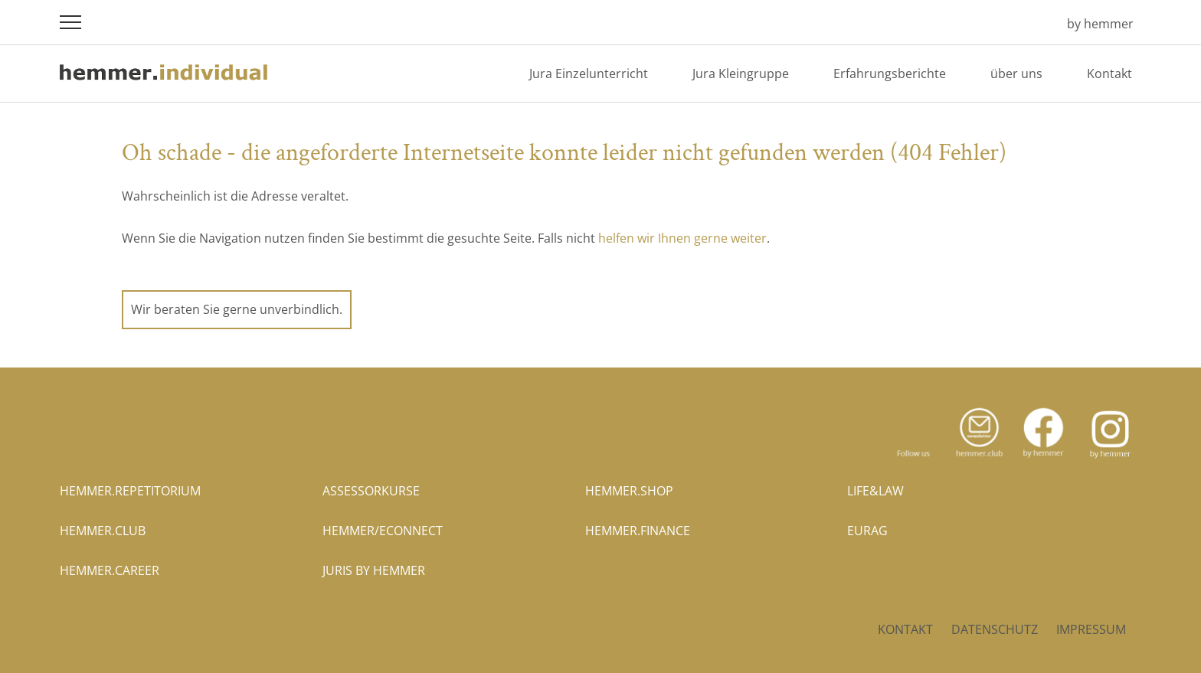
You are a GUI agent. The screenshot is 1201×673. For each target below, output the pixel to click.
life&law (875, 490)
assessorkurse (371, 490)
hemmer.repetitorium (130, 490)
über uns (1016, 73)
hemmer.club (103, 530)
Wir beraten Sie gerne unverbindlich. (236, 309)
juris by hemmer (373, 570)
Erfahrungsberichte (889, 73)
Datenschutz (994, 629)
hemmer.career (109, 570)
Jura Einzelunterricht (588, 73)
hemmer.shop (629, 490)
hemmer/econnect (382, 530)
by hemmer (1100, 23)
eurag (867, 530)
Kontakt (1109, 73)
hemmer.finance (637, 530)
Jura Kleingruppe (740, 73)
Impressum (1091, 629)
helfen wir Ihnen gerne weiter (682, 238)
